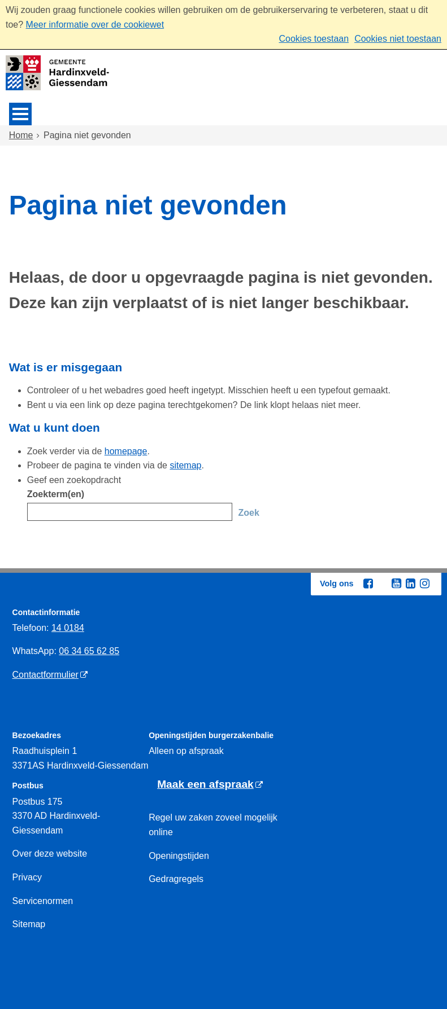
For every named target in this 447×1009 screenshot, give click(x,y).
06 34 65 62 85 (89, 651)
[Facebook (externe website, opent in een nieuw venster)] (368, 583)
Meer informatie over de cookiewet (95, 24)
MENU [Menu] (20, 114)
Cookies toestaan (314, 38)
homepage (126, 451)
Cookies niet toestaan (397, 38)
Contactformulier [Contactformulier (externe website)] (45, 674)
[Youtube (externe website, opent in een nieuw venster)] (396, 583)
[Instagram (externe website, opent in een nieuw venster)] (424, 583)
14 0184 (67, 628)
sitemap (185, 465)
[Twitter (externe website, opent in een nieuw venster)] (382, 584)
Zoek (248, 512)
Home (21, 135)
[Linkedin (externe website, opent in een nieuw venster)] (410, 583)
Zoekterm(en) (55, 494)
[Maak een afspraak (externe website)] (210, 784)
